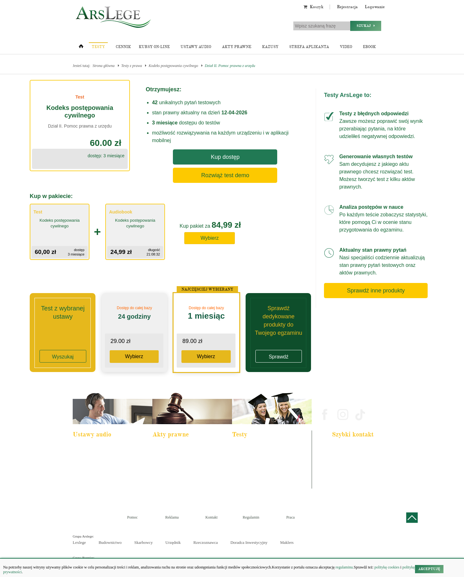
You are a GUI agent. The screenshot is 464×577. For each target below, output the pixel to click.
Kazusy (270, 47)
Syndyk (242, 482)
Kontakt (211, 517)
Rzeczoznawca (205, 542)
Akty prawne (236, 47)
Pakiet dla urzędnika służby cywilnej (103, 456)
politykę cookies (387, 567)
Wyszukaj (63, 356)
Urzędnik (172, 542)
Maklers (287, 542)
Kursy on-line (154, 47)
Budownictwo (110, 542)
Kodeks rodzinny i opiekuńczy (178, 465)
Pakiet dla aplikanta (91, 448)
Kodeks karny (166, 448)
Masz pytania (344, 485)
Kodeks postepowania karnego (98, 490)
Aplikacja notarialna (251, 465)
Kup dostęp (225, 157)
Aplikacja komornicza (252, 456)
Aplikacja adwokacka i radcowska (260, 448)
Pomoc (132, 517)
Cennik (123, 47)
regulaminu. (344, 567)
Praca (290, 517)
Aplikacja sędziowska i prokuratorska (263, 473)
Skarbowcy (143, 542)
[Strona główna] (81, 47)
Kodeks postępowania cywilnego (173, 65)
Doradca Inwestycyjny (248, 542)
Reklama (172, 517)
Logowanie (375, 6)
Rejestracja (347, 6)
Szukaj (366, 26)
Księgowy (244, 490)
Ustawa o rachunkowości (95, 482)
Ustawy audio (195, 47)
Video (346, 47)
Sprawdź (278, 356)
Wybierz (209, 238)
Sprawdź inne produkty (376, 290)
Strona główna (104, 65)
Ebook (369, 47)
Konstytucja (165, 490)
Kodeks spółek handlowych (176, 473)
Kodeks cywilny (88, 465)
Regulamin (251, 517)
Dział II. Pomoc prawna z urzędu (230, 65)
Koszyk (313, 6)
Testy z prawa (131, 65)
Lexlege (79, 542)
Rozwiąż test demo (225, 175)
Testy (98, 47)
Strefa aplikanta (309, 47)
